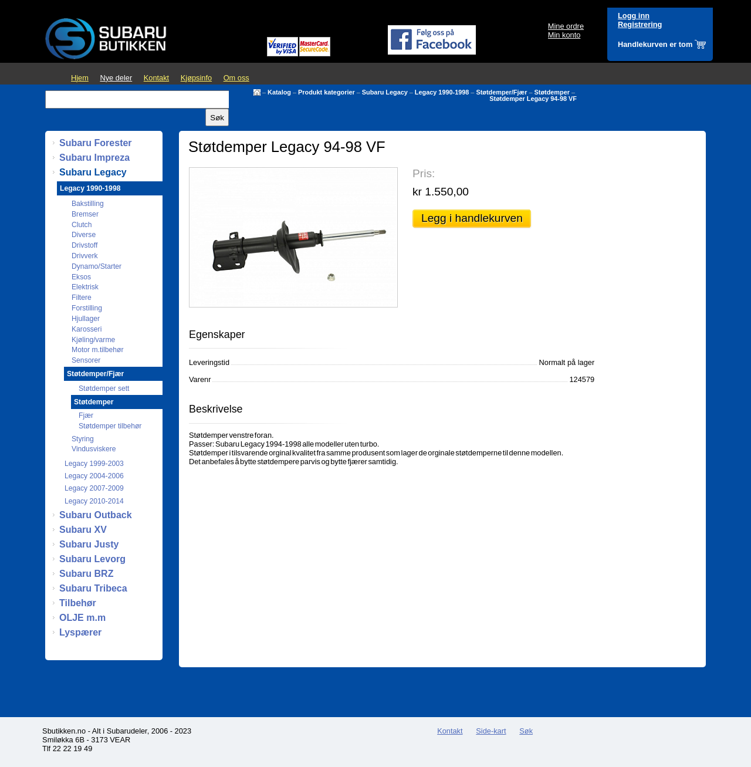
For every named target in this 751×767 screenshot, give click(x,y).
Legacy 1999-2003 (94, 463)
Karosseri (87, 329)
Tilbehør (77, 603)
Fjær (86, 415)
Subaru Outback (95, 515)
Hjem (80, 77)
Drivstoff (84, 245)
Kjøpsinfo (196, 77)
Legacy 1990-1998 (442, 92)
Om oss (236, 77)
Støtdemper (552, 92)
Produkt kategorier (326, 92)
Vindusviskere (94, 449)
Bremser (85, 214)
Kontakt (156, 77)
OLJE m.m (82, 618)
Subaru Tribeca (93, 588)
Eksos (81, 277)
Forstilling (87, 308)
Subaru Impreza (94, 158)
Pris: (423, 173)
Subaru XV (83, 530)
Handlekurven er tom (655, 44)
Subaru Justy (89, 544)
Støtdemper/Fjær (501, 92)
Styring (83, 439)
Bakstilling (88, 204)
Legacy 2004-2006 (94, 476)
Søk (526, 731)
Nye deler (116, 77)
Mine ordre (566, 26)
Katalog (279, 92)
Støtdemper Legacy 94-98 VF (533, 98)
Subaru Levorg (92, 559)
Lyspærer (80, 632)
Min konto (564, 35)
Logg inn (633, 15)
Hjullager (86, 319)
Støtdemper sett (104, 388)
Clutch (82, 225)
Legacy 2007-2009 (94, 488)
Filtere (82, 297)
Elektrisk (85, 287)
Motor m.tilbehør (98, 350)
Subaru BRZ (86, 574)
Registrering (640, 24)
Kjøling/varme (93, 340)
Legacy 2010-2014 (94, 501)
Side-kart (491, 731)
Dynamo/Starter (96, 266)
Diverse (84, 235)
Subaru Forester (95, 143)
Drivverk (85, 256)
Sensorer (86, 360)
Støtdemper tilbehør (110, 426)
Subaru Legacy (385, 92)
